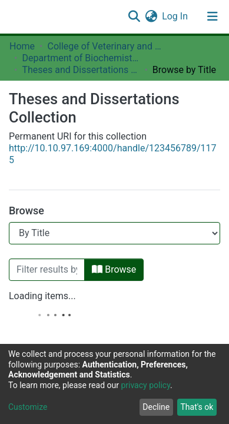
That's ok (196, 407)
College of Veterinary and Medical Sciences (106, 46)
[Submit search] (134, 16)
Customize (27, 407)
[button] (151, 16)
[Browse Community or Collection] (114, 233)
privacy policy (145, 385)
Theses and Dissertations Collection (81, 69)
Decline (156, 407)
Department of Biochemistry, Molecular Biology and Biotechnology (81, 58)
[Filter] (47, 270)
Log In (175, 16)
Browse (114, 269)
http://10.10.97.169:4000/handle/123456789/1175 (112, 154)
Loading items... (42, 296)
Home (22, 46)
